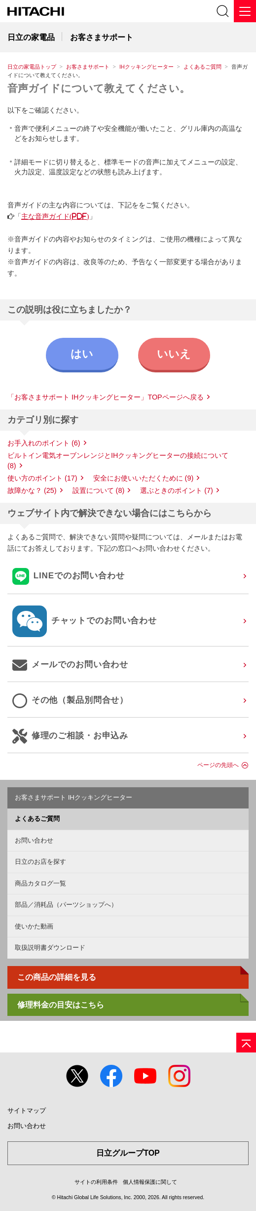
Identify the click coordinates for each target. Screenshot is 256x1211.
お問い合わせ (34, 840)
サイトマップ (26, 1110)
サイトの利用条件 (96, 1182)
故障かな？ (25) (32, 490)
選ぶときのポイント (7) (176, 490)
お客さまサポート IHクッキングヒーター (73, 797)
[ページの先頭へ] (246, 1042)
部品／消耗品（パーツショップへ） (66, 904)
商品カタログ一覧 (40, 883)
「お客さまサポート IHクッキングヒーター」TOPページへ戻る (105, 397)
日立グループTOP (128, 1153)
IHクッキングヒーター (146, 67)
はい (82, 354)
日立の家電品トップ (31, 67)
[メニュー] (245, 11)
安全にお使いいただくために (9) (143, 478)
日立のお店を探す (40, 861)
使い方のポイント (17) (42, 478)
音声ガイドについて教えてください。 (98, 88)
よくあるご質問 (202, 67)
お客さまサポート (88, 67)
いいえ (174, 354)
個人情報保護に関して (150, 1182)
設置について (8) (99, 490)
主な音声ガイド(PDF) (55, 216)
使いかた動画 (34, 926)
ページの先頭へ (218, 765)
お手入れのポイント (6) (43, 443)
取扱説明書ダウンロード (50, 947)
